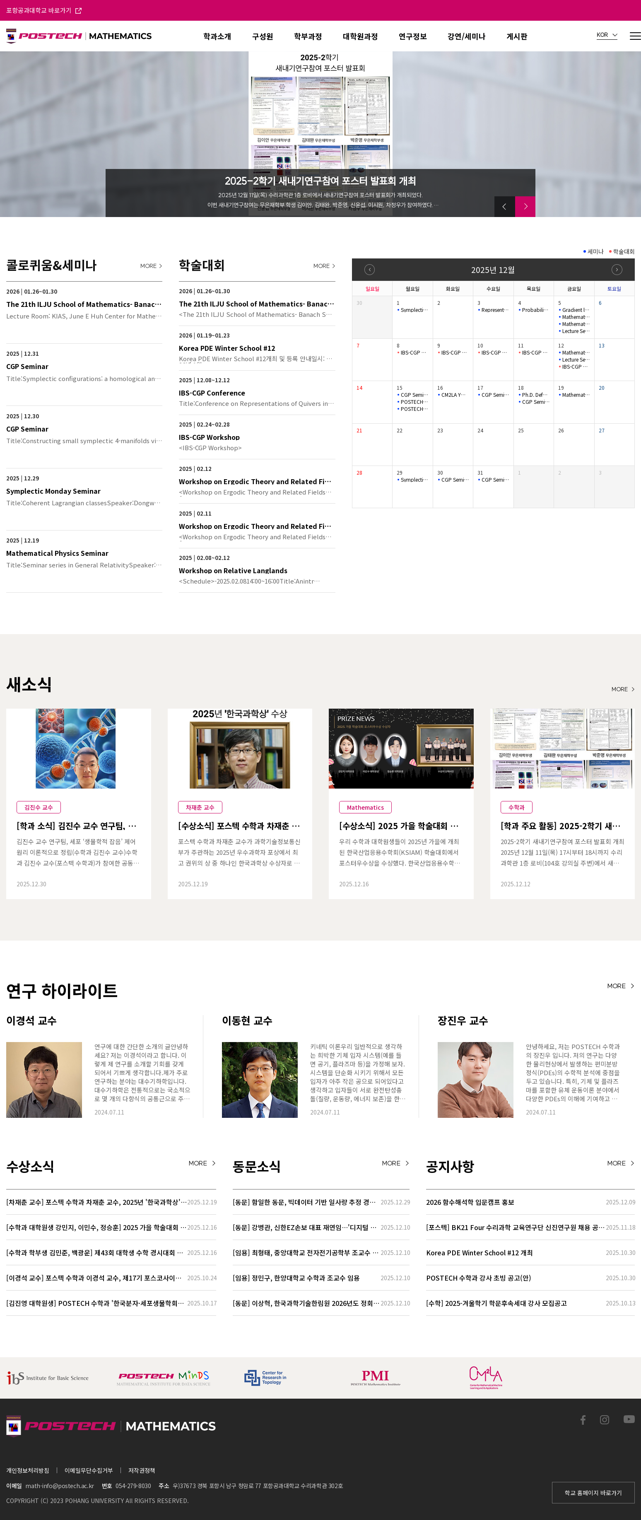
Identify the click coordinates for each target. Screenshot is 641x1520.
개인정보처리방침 (27, 1470)
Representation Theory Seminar (495, 309)
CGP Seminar (414, 394)
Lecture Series (576, 359)
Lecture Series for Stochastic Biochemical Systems (576, 330)
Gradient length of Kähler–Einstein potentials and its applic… (576, 309)
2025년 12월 (493, 269)
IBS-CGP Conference (414, 352)
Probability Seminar (535, 309)
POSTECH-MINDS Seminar (414, 401)
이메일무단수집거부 (89, 1470)
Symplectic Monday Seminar (414, 309)
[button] (504, 206)
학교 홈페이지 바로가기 (593, 1493)
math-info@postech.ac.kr (59, 1485)
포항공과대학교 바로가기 (44, 10)
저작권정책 (141, 1470)
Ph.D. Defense (535, 394)
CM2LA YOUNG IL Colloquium (455, 394)
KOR (607, 35)
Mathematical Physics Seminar (576, 316)
